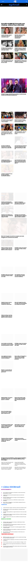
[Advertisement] (14, 14)
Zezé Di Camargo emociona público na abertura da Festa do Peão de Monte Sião (20, 120)
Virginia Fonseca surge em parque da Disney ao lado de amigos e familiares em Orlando (20, 49)
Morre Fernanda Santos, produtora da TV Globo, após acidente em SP (6, 412)
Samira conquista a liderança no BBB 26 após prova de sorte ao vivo (20, 203)
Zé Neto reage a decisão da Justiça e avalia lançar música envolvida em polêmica (13, 95)
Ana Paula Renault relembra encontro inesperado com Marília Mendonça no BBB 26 (21, 147)
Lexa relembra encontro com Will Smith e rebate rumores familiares (20, 275)
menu (3, 1)
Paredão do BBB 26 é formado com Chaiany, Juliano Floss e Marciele (13, 24)
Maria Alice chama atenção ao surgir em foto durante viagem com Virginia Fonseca (20, 468)
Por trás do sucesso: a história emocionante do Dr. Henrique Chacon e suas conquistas (6, 468)
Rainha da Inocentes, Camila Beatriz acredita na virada (20, 439)
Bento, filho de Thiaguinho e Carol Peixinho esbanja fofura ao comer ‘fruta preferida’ (20, 358)
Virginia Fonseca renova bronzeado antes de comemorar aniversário (6, 303)
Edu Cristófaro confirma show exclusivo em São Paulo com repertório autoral (14, 532)
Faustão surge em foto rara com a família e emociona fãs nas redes (7, 61)
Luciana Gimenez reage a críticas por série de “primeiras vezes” (6, 36)
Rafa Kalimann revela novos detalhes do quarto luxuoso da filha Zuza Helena (21, 61)
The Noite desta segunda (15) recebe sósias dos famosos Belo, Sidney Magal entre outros (14, 546)
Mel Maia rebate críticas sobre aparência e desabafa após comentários (20, 36)
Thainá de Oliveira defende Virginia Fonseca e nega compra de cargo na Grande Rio (7, 440)
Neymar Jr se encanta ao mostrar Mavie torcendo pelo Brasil (6, 370)
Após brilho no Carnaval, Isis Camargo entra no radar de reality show (20, 425)
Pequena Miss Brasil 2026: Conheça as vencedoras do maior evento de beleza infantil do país (20, 464)
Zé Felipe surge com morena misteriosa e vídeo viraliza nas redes (21, 248)
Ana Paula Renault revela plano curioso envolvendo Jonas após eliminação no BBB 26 (20, 161)
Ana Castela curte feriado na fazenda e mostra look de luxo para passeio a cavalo (7, 344)
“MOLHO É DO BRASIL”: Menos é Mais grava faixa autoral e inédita (20, 132)
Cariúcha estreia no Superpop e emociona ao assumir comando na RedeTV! (15, 540)
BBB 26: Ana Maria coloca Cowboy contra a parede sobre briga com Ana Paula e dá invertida (14, 537)
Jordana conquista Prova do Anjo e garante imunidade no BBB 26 (6, 174)
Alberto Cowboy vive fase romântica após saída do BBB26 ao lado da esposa (6, 248)
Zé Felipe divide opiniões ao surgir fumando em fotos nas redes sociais (7, 49)
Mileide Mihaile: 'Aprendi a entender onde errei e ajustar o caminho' (6, 398)
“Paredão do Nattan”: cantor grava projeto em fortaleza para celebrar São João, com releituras (6, 133)
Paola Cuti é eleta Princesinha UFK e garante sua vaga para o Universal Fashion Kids (7, 463)
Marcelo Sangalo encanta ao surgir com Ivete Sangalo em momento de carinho (12, 237)
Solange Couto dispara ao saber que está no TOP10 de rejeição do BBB (7, 215)
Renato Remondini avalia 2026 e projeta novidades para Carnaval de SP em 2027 (20, 399)
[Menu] (1, 5)
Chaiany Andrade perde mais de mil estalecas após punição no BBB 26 (7, 203)
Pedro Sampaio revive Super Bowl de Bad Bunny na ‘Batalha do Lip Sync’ (14, 544)
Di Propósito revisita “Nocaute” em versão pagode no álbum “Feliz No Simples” (7, 120)
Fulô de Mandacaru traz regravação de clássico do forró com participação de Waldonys (14, 525)
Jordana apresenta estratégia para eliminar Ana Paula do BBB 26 (6, 161)
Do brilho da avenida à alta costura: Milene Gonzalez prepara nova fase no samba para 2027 (7, 426)
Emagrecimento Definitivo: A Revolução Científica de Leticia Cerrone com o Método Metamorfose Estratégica (13, 458)
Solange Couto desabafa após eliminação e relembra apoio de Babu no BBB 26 (21, 215)
